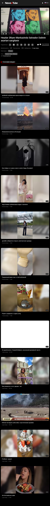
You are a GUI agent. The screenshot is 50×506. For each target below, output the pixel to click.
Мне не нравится (40, 44)
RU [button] (46, 3)
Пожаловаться (6, 56)
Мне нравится (38, 44)
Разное (11, 51)
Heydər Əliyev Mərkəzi (11, 54)
